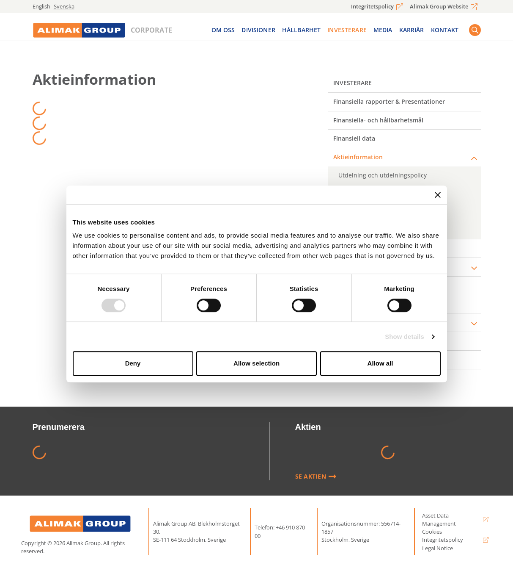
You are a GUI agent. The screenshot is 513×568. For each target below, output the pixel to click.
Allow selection (256, 363)
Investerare (347, 32)
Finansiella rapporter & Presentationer (389, 101)
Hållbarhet (301, 32)
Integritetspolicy (372, 6)
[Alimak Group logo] (80, 523)
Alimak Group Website (439, 6)
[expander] (474, 158)
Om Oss (223, 32)
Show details (404, 336)
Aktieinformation (358, 157)
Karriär (411, 32)
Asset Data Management (439, 519)
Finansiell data (354, 138)
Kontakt (445, 32)
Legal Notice (437, 548)
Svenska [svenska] (64, 6)
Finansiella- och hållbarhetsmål (378, 120)
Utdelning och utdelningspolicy (382, 175)
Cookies (432, 531)
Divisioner (258, 32)
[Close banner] (438, 195)
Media (382, 32)
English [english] (41, 6)
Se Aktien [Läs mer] (316, 476)
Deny (133, 363)
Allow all (380, 363)
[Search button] (475, 32)
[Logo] (79, 32)
